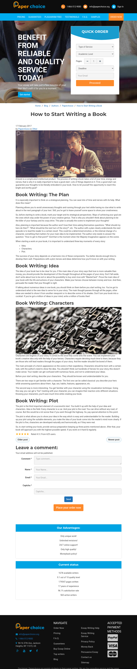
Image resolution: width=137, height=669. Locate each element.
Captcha (27, 485)
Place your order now (68, 507)
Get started (25, 94)
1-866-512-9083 (74, 6)
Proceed (95, 83)
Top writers (59, 654)
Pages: (79, 61)
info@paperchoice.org (29, 634)
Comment (26, 459)
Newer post (114, 439)
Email (28, 477)
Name (28, 469)
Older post (23, 439)
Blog (56, 659)
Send (68, 499)
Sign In (117, 7)
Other (34, 129)
